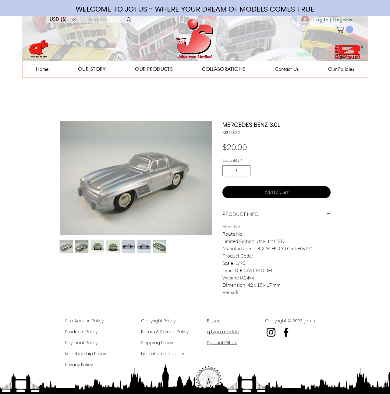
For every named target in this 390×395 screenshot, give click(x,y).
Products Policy (81, 332)
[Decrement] (227, 171)
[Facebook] (286, 332)
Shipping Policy (157, 343)
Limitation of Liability (162, 354)
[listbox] (63, 19)
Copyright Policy (158, 321)
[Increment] (246, 171)
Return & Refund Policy (165, 332)
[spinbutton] (237, 171)
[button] (63, 19)
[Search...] (98, 19)
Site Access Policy (84, 321)
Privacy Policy (79, 365)
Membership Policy (85, 354)
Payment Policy (81, 343)
